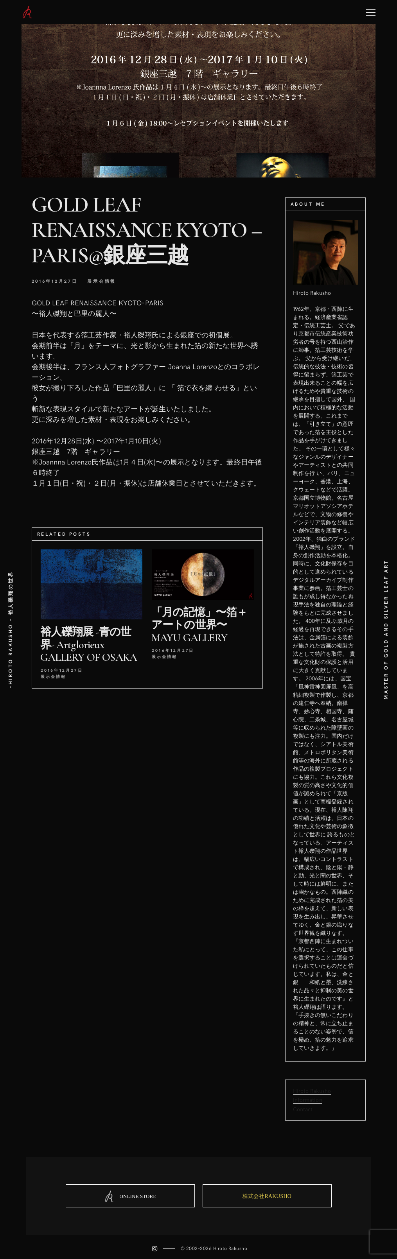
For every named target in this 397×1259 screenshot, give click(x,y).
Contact (303, 1108)
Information (307, 1099)
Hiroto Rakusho (312, 1090)
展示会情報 (101, 281)
